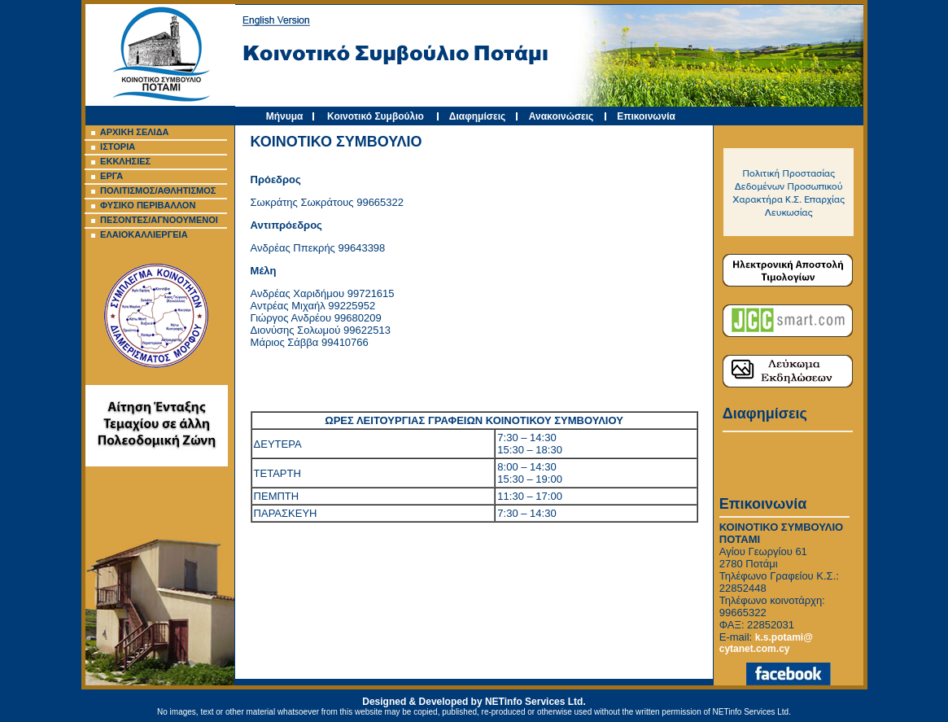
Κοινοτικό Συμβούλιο (375, 116)
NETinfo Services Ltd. (535, 701)
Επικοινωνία (646, 116)
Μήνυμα (285, 116)
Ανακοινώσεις (561, 116)
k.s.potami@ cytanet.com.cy (766, 643)
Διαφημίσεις (477, 116)
